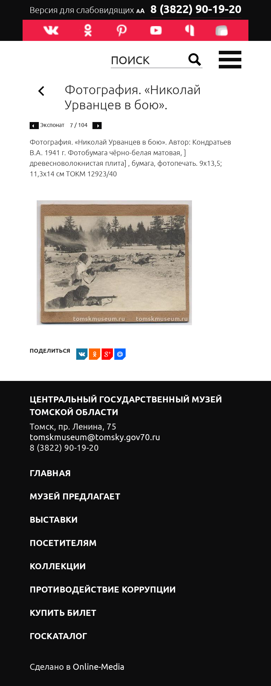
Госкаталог (58, 636)
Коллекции (58, 566)
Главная (50, 473)
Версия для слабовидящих (87, 10)
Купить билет (63, 613)
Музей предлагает (75, 497)
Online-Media (99, 667)
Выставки (54, 520)
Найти (194, 59)
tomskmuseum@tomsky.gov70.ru (95, 437)
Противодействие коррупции (103, 590)
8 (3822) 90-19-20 (195, 10)
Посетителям (63, 543)
